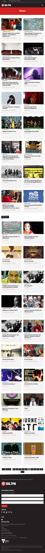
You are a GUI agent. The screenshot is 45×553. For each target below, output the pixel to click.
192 (35, 469)
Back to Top (41, 550)
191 (32, 469)
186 (17, 469)
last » (22, 471)
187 (20, 469)
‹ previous (8, 469)
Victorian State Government (14, 537)
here (5, 535)
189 (26, 469)
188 (23, 469)
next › (41, 469)
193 (38, 469)
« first (4, 469)
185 (14, 469)
